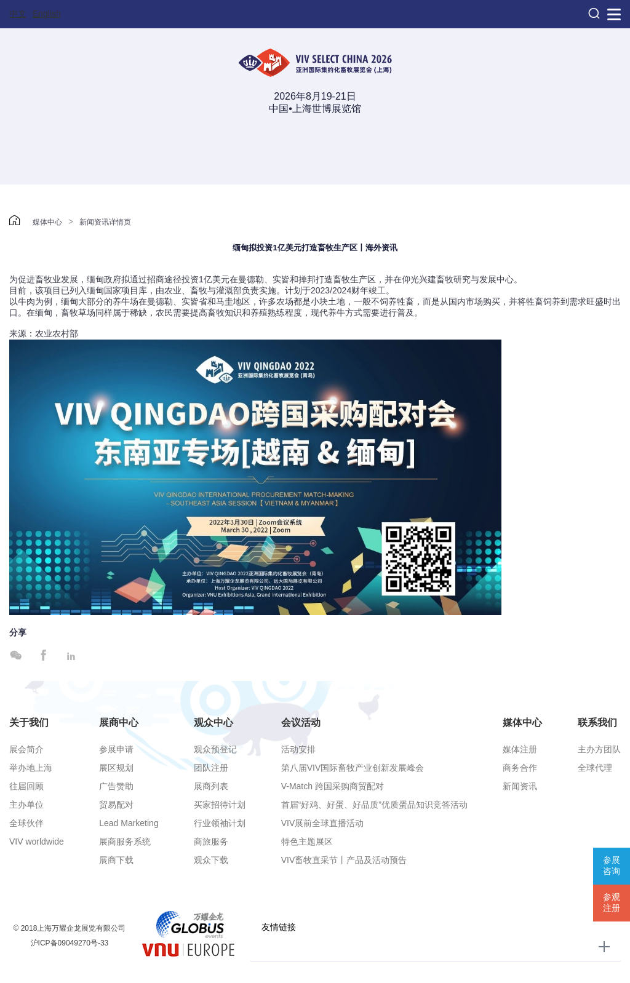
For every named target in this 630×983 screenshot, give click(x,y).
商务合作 (520, 768)
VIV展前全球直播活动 (322, 823)
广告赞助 (116, 786)
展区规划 (116, 768)
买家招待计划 (219, 805)
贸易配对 (116, 805)
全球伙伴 (26, 823)
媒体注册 (520, 749)
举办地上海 (30, 768)
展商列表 (211, 786)
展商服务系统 (125, 841)
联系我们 (597, 722)
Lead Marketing (129, 823)
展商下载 (116, 860)
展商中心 (118, 722)
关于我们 (29, 722)
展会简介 (26, 749)
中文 (17, 13)
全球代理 (595, 768)
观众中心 (213, 722)
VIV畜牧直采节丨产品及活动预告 (344, 860)
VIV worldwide (36, 841)
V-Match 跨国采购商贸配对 (332, 786)
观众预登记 (215, 749)
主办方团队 (599, 749)
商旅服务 (211, 841)
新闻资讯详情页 (105, 222)
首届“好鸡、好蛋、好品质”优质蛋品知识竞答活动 (374, 805)
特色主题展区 (307, 841)
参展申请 (116, 749)
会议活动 (301, 722)
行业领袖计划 (219, 823)
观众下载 (211, 860)
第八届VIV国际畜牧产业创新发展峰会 (353, 768)
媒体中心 (47, 222)
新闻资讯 (520, 786)
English (47, 13)
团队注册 (211, 768)
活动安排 (298, 749)
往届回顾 (26, 786)
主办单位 (26, 805)
